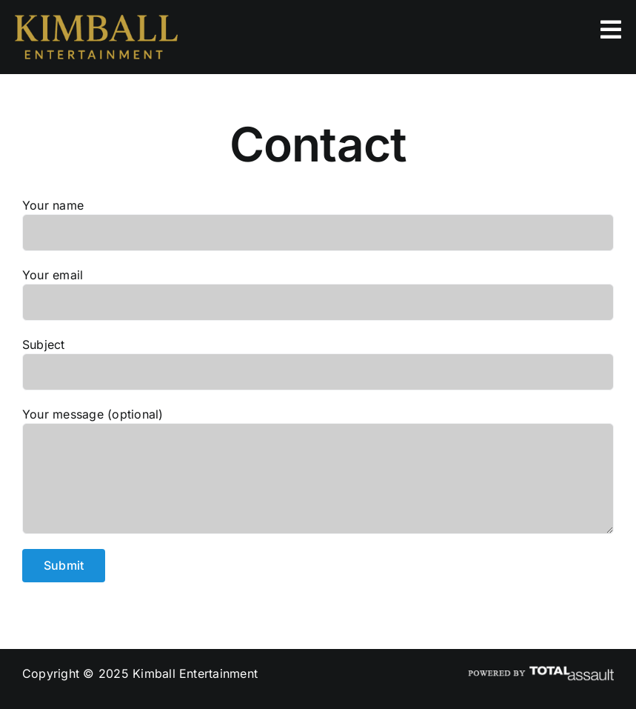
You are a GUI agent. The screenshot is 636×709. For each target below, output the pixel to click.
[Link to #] (610, 29)
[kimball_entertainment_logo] (96, 20)
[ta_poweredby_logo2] (540, 671)
